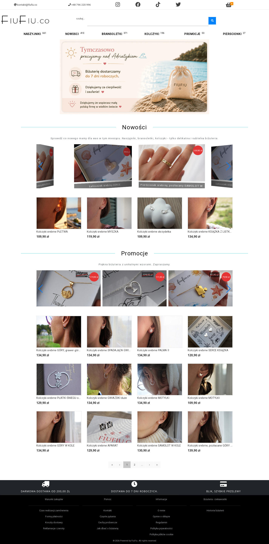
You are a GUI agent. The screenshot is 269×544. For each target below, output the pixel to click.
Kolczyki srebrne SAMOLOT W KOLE (159, 445)
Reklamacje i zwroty (53, 528)
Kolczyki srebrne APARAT (102, 445)
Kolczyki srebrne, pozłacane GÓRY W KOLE (214, 445)
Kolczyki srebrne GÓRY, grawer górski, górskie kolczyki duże (72, 350)
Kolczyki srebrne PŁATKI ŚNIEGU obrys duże (63, 398)
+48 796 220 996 (81, 4)
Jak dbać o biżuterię (107, 528)
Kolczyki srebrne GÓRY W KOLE (55, 445)
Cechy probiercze (107, 522)
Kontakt (107, 510)
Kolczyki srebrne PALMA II (153, 350)
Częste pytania (108, 516)
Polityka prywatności (161, 528)
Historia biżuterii (215, 510)
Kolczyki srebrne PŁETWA (52, 231)
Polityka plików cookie (161, 534)
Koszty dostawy (54, 522)
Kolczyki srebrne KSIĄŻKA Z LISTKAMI (211, 231)
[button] (228, 166)
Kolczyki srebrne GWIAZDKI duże (107, 398)
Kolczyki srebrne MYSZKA (102, 231)
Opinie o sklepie (161, 516)
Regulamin (161, 522)
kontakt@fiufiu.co (27, 4)
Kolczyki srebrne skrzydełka (154, 231)
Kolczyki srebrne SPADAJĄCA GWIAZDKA (112, 350)
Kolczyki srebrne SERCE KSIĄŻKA (208, 350)
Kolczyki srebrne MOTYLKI (153, 398)
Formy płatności (54, 516)
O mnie (161, 510)
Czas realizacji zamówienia (53, 510)
